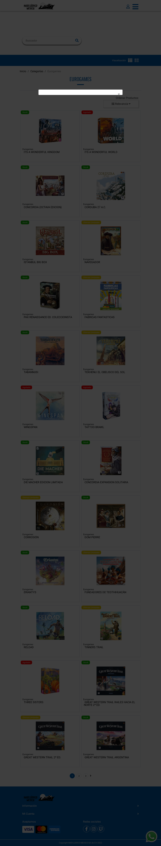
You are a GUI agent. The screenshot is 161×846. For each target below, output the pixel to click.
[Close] (119, 94)
